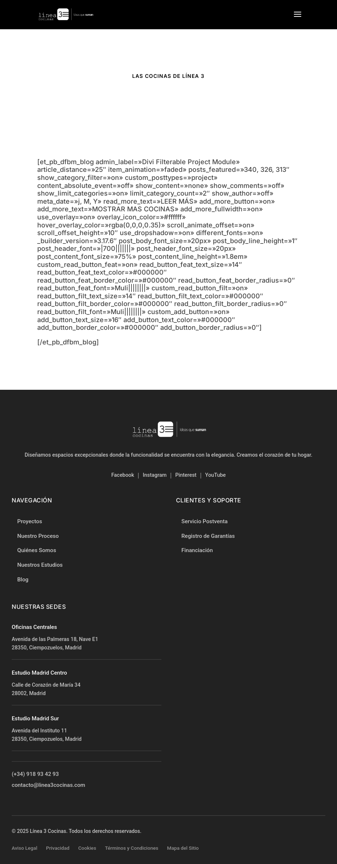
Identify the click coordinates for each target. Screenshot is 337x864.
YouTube (215, 475)
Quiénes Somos (36, 550)
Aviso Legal (24, 848)
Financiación (197, 550)
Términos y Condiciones (131, 848)
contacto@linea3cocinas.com (48, 785)
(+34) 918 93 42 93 (35, 774)
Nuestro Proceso (38, 536)
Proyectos (29, 521)
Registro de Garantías (208, 536)
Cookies (87, 848)
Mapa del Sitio (183, 848)
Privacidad (57, 848)
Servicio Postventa (204, 521)
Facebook (122, 475)
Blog (22, 579)
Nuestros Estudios (39, 565)
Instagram (154, 475)
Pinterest (185, 475)
